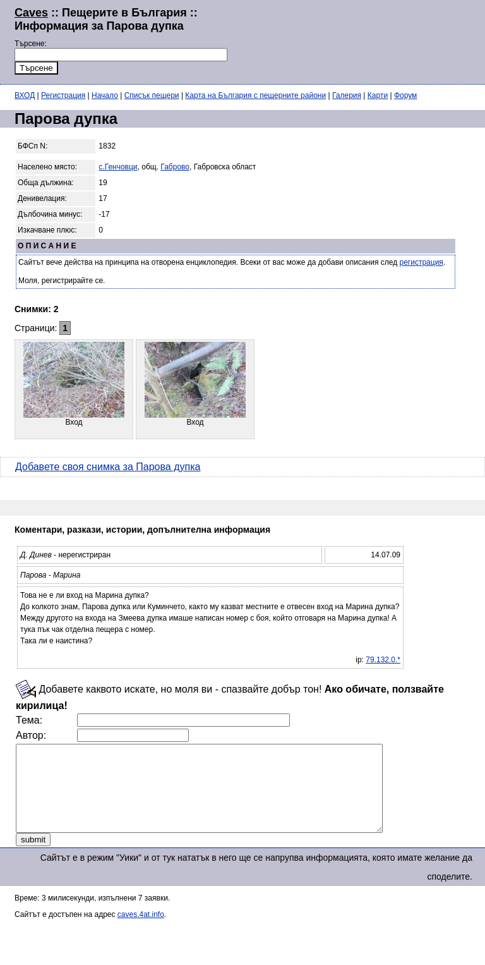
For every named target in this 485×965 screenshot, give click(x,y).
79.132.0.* (383, 659)
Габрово (174, 166)
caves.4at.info (140, 931)
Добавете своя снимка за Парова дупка (107, 466)
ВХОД (25, 95)
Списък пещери (151, 95)
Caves (31, 12)
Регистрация (63, 95)
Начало (105, 95)
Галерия (346, 95)
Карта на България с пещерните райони (255, 95)
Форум (405, 95)
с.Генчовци (118, 166)
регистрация (421, 262)
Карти (378, 95)
